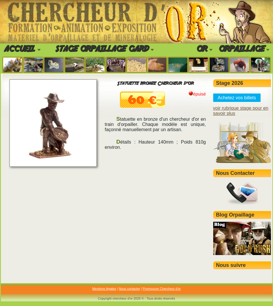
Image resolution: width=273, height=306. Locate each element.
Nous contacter (129, 288)
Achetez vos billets (237, 97)
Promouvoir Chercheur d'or (162, 288)
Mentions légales (104, 288)
